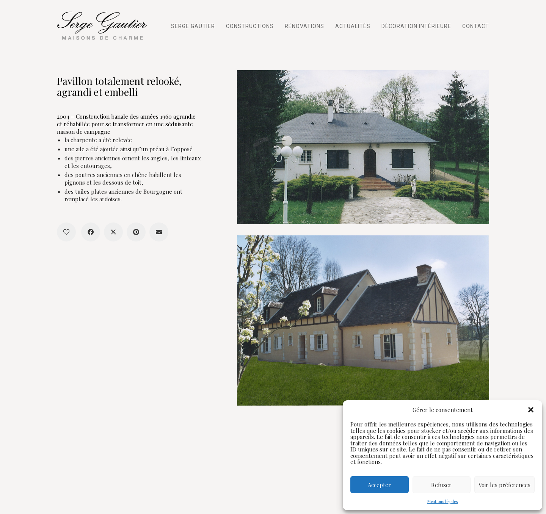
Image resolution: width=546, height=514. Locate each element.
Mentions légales (442, 501)
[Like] (66, 232)
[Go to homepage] (104, 25)
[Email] (158, 232)
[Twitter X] (113, 232)
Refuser (441, 485)
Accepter (379, 485)
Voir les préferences (504, 485)
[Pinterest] (136, 232)
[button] (531, 410)
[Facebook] (90, 232)
